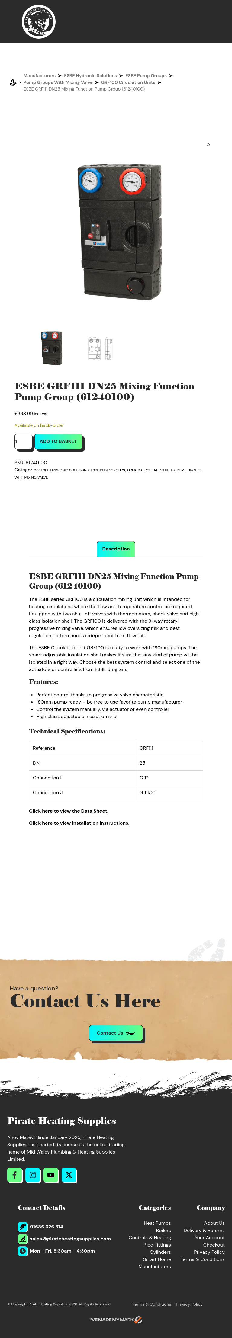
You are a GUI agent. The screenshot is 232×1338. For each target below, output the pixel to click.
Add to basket (58, 441)
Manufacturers (40, 76)
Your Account (210, 1237)
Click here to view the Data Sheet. (68, 811)
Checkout (214, 1245)
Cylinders (160, 1252)
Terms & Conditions (203, 1259)
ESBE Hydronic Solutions (90, 76)
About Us (214, 1223)
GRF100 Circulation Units (128, 82)
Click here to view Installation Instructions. (79, 823)
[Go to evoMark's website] (116, 1320)
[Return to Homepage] (39, 22)
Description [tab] (116, 549)
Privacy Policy (209, 1252)
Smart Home (157, 1259)
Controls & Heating (150, 1237)
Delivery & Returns (204, 1230)
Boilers (163, 1230)
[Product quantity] (23, 441)
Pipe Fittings (157, 1245)
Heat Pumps (157, 1223)
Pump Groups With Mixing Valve (58, 82)
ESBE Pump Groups (146, 76)
